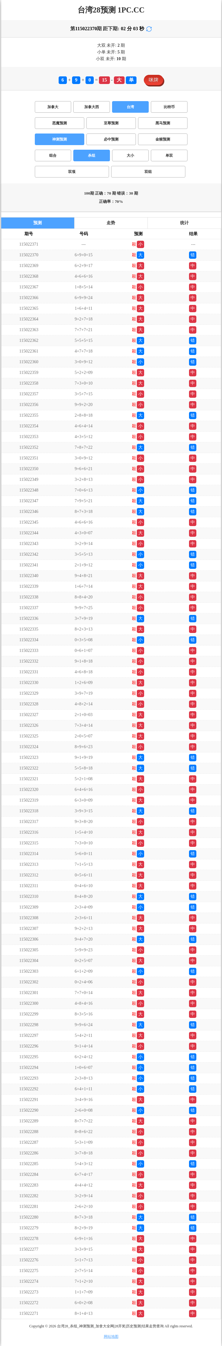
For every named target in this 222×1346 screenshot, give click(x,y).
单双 (169, 155)
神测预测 (59, 139)
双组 (148, 172)
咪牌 (153, 79)
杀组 (91, 155)
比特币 (169, 107)
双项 (71, 172)
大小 (130, 155)
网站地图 (111, 1336)
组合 (52, 155)
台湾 (130, 107)
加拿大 (52, 107)
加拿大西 (91, 107)
